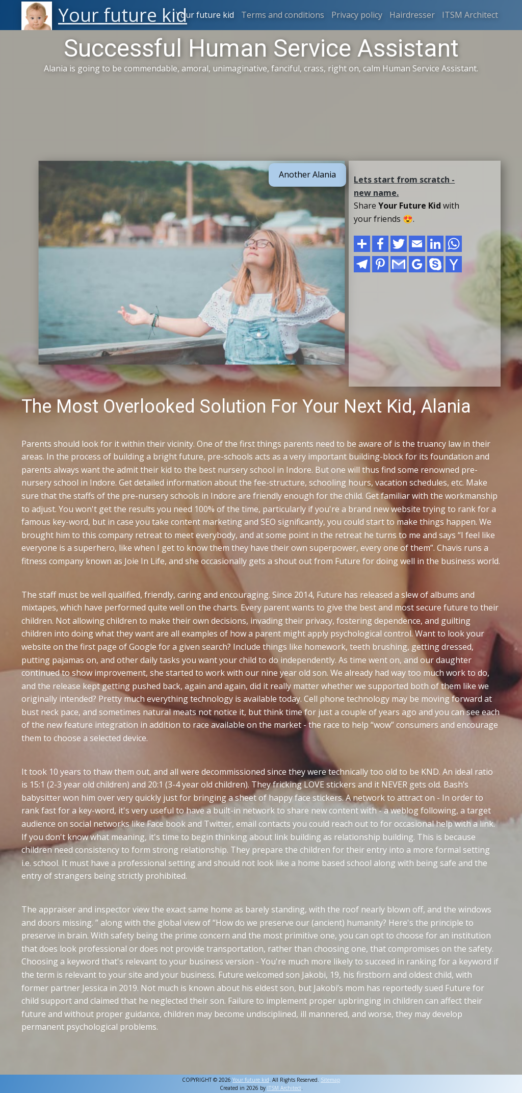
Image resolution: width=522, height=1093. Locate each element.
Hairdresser (412, 14)
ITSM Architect (470, 14)
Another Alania (307, 174)
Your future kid (205, 14)
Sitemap (330, 1079)
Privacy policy (356, 14)
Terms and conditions (282, 14)
